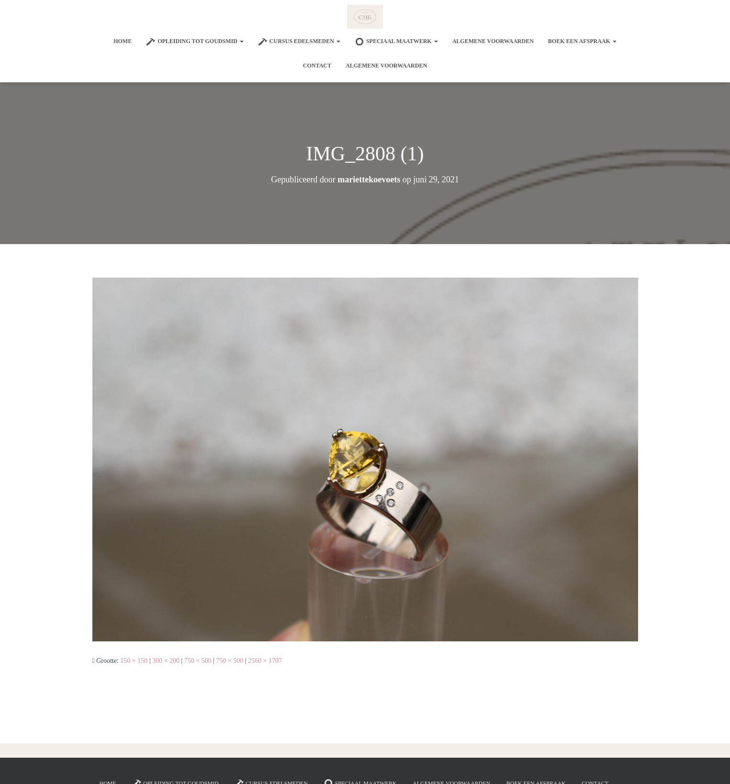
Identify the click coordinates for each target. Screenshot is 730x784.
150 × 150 (133, 660)
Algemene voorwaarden (493, 41)
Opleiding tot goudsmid (195, 41)
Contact (317, 65)
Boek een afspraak (582, 41)
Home (122, 41)
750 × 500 (198, 660)
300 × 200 (166, 660)
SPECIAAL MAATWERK (396, 41)
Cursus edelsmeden (299, 41)
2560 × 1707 (265, 660)
